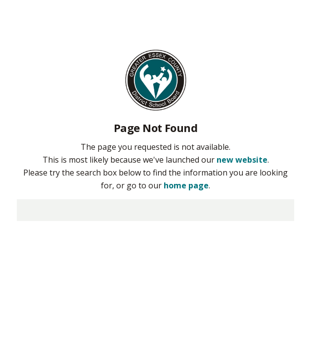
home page (186, 185)
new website (242, 159)
